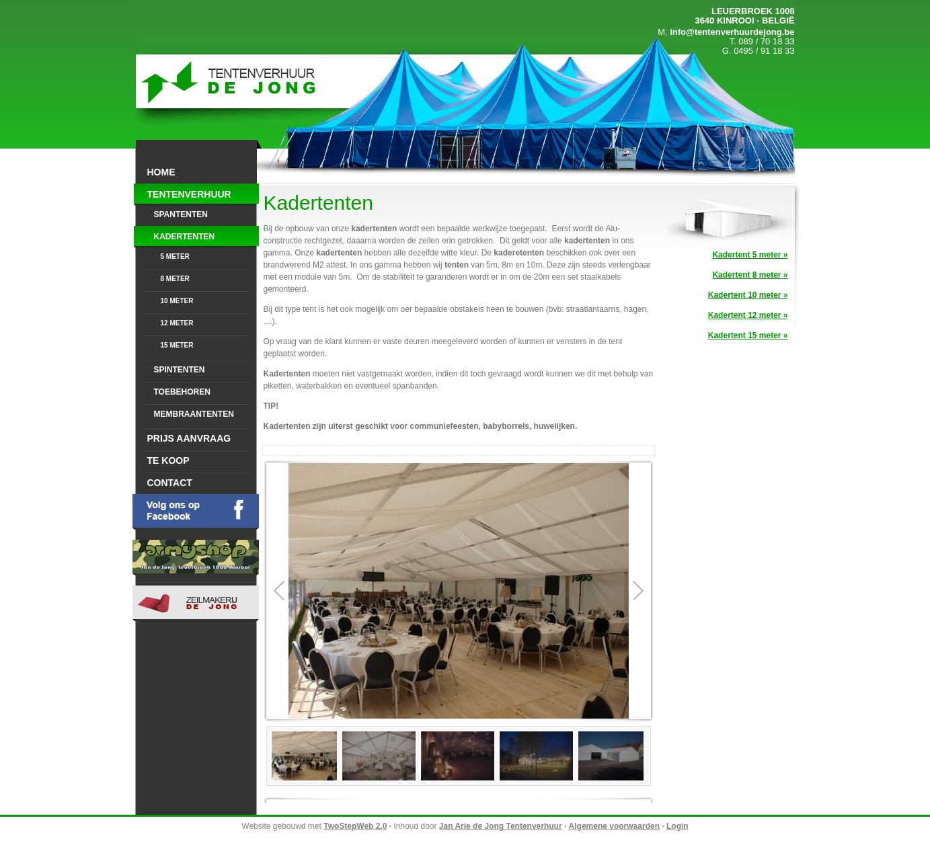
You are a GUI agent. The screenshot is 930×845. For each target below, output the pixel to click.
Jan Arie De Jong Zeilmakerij (195, 603)
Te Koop (168, 460)
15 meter (177, 345)
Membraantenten (194, 414)
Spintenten (179, 369)
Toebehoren (182, 392)
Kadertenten (184, 236)
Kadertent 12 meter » (748, 315)
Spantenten (181, 214)
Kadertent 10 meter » (748, 295)
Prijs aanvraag (189, 438)
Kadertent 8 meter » (749, 275)
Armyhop (195, 557)
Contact (169, 482)
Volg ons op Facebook (195, 512)
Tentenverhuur (189, 194)
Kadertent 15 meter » (748, 335)
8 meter (175, 278)
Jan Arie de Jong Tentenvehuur (229, 81)
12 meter (177, 323)
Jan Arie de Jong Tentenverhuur (500, 826)
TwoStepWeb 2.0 (355, 826)
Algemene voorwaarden (614, 826)
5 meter (175, 256)
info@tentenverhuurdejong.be (732, 32)
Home (161, 172)
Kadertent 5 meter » (749, 254)
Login (677, 826)
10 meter (177, 301)
